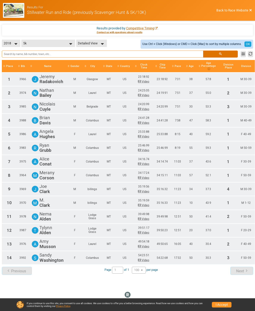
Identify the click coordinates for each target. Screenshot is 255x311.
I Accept (222, 305)
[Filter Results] (243, 54)
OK (248, 44)
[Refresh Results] (250, 54)
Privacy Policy (63, 306)
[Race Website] (15, 10)
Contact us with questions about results (119, 32)
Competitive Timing (140, 28)
